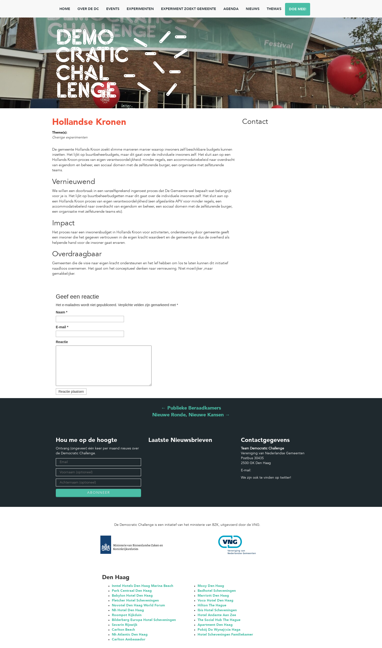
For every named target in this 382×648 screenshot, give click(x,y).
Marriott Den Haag (213, 595)
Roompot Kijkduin (127, 615)
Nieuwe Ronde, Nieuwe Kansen (191, 415)
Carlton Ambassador (128, 639)
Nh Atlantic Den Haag (130, 634)
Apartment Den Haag (215, 625)
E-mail (62, 327)
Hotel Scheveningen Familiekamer (225, 634)
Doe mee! (297, 9)
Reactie (62, 342)
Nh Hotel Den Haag (128, 610)
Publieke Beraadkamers (191, 408)
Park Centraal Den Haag (132, 591)
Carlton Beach (123, 629)
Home (64, 9)
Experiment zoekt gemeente (188, 9)
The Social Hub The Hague (219, 620)
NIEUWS (252, 9)
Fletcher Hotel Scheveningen (135, 600)
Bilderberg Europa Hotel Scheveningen (144, 620)
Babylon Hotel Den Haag (132, 595)
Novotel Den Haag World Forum (138, 605)
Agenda (231, 9)
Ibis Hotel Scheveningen (217, 610)
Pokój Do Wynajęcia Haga (219, 629)
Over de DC (88, 9)
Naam (61, 312)
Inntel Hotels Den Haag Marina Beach (142, 586)
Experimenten (140, 9)
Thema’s (274, 9)
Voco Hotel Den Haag (215, 600)
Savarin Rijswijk (124, 625)
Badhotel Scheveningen (217, 591)
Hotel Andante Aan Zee (217, 615)
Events (112, 9)
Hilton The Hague (212, 605)
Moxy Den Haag (211, 586)
